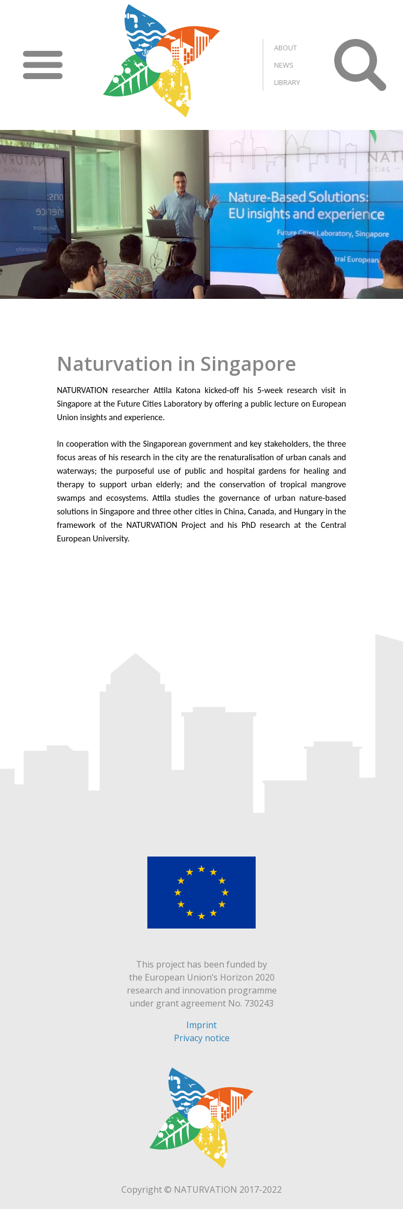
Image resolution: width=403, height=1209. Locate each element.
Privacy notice (202, 1038)
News (284, 65)
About (285, 48)
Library (287, 82)
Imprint (201, 1025)
